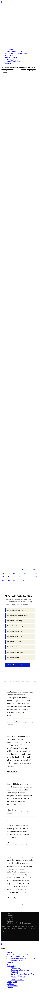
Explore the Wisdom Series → (17, 665)
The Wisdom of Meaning (14, 631)
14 (17, 569)
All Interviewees (17, 960)
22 (25, 573)
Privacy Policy (12, 986)
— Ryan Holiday (12, 810)
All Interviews (10, 49)
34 (14, 580)
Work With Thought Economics (23, 958)
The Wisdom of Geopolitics (15, 652)
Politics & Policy (10, 59)
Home (9, 952)
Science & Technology (13, 61)
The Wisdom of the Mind (14, 636)
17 (34, 569)
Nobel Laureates (11, 57)
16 (28, 569)
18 (3, 573)
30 (30, 577)
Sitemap (10, 984)
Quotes (10, 962)
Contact (10, 988)
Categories (11, 966)
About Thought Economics (17, 954)
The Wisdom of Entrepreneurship (17, 615)
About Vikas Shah (17, 956)
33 (9, 580)
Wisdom (8, 63)
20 (14, 573)
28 (20, 577)
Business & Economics (13, 51)
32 (3, 580)
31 (36, 577)
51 (24, 580)
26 (9, 577)
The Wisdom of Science (14, 647)
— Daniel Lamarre (12, 843)
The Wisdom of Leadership (15, 610)
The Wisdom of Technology (15, 626)
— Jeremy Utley (12, 721)
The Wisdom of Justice (14, 641)
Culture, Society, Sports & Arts (16, 53)
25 (3, 577)
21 (20, 573)
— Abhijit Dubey (12, 771)
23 (30, 573)
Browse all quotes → (20, 904)
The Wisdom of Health (13, 657)
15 (23, 569)
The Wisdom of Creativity (14, 620)
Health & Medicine (11, 55)
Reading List (12, 982)
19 (9, 573)
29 (25, 577)
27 (14, 577)
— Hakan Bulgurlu (12, 898)
